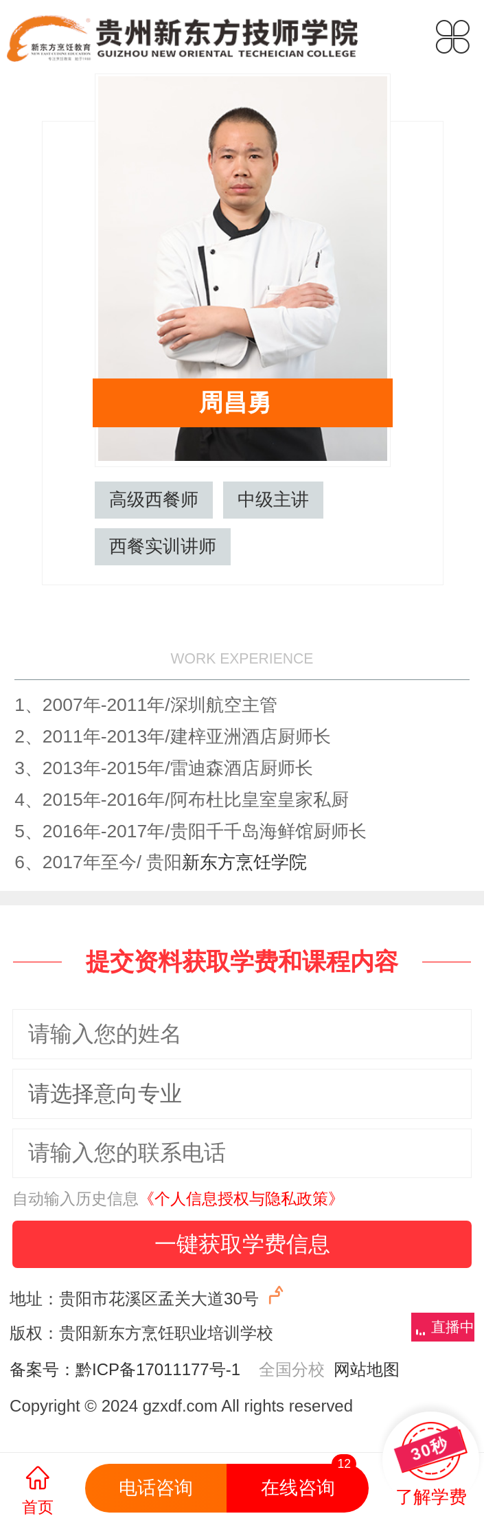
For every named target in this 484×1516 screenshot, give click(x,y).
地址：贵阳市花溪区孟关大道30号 (149, 1296)
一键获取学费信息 (242, 1244)
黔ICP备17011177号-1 (158, 1369)
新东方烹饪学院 (244, 862)
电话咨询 (156, 1488)
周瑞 (458, 353)
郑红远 (26, 353)
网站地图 (362, 1369)
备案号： (43, 1369)
